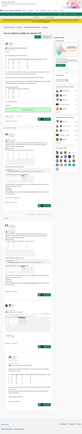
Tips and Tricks (9, 117)
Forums (24, 10)
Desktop (45, 27)
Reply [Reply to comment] (47, 205)
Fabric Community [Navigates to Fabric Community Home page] (15, 10)
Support (61, 10)
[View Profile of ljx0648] (10, 43)
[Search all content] (63, 17)
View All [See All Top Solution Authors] (58, 112)
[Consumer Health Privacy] (19, 429)
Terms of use (71, 424)
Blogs (50, 10)
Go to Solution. (30, 110)
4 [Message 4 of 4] (9, 202)
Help (70, 14)
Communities (43, 10)
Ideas (37, 10)
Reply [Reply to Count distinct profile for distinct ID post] (47, 119)
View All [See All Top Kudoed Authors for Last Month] (58, 142)
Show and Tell (19, 115)
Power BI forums (9, 27)
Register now (46, 21)
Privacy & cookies (63, 424)
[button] (37, 36)
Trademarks (78, 424)
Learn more (4, 5)
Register (60, 14)
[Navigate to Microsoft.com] (4, 10)
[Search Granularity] (39, 17)
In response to (12, 360)
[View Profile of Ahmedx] (13, 305)
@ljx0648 (12, 141)
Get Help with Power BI (32, 27)
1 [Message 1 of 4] (9, 121)
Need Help (12, 115)
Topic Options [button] (46, 37)
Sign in (65, 14)
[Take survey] (61, 65)
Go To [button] (75, 14)
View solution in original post (12, 197)
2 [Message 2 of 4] (9, 343)
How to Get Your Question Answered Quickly (62, 80)
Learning (55, 10)
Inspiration (30, 10)
